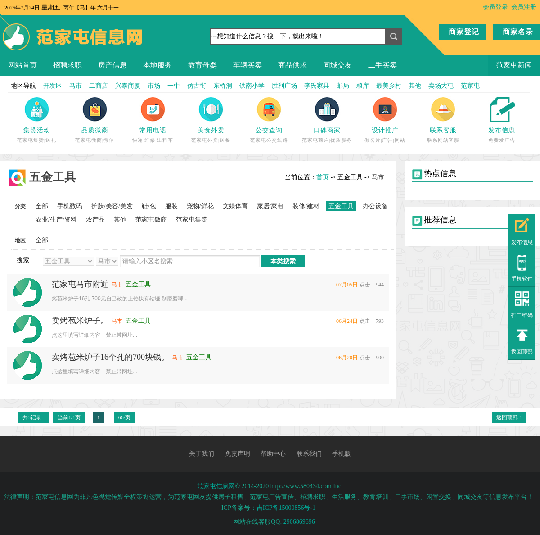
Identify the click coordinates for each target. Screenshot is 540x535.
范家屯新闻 (514, 65)
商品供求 (292, 65)
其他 (415, 85)
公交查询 (269, 130)
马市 (75, 85)
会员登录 (495, 7)
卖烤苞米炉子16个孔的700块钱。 (110, 357)
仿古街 (196, 85)
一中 (173, 85)
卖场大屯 (441, 85)
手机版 (341, 453)
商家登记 (464, 32)
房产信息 (112, 65)
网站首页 (22, 65)
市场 (154, 85)
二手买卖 (382, 65)
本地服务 (157, 65)
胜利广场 (284, 85)
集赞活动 (36, 130)
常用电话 (153, 130)
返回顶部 (522, 352)
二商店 (98, 85)
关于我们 (201, 453)
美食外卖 (211, 130)
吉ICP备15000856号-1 (285, 507)
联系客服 (443, 130)
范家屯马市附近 (80, 284)
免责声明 (237, 453)
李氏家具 (316, 85)
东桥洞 (222, 85)
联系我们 (309, 453)
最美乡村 (388, 85)
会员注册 (523, 7)
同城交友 (337, 65)
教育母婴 (202, 65)
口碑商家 (327, 130)
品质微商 (94, 130)
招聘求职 (67, 65)
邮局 (343, 85)
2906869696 (299, 521)
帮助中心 (273, 453)
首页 (322, 177)
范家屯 (470, 85)
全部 (42, 206)
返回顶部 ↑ (509, 417)
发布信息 (501, 130)
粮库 (362, 85)
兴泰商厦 (127, 85)
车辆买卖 (247, 65)
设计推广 (385, 130)
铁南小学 (252, 85)
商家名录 (518, 32)
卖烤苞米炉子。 (80, 320)
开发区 (52, 85)
